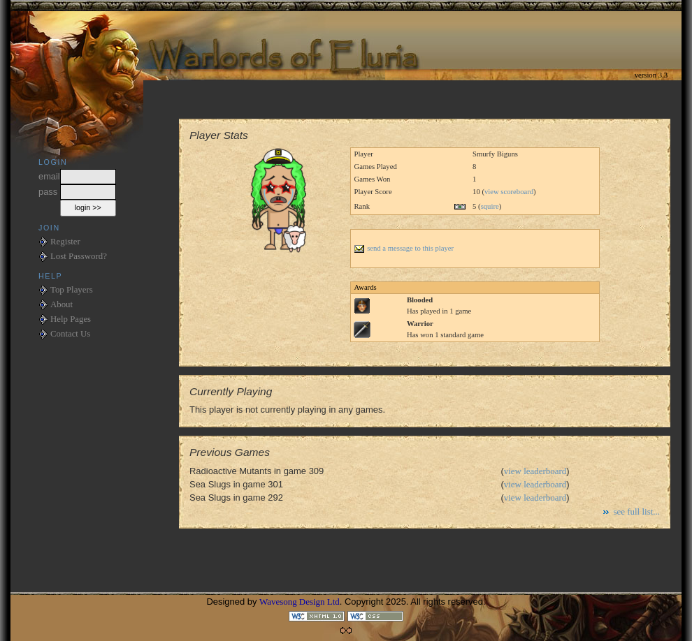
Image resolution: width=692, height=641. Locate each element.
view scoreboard (508, 192)
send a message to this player (404, 248)
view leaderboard (535, 471)
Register (65, 241)
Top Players (71, 290)
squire (490, 206)
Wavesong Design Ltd (299, 601)
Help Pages (70, 319)
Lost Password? (78, 256)
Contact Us (70, 334)
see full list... (636, 511)
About (61, 304)
